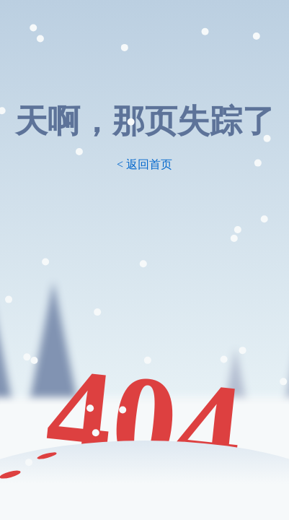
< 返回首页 (144, 164)
